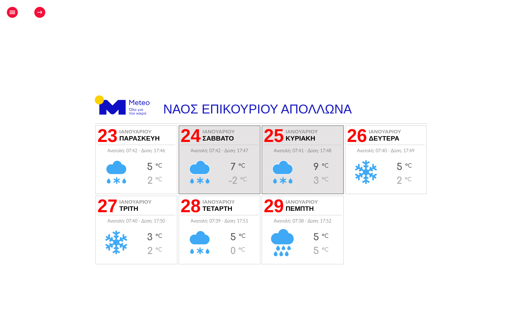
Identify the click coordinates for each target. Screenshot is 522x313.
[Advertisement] (274, 33)
